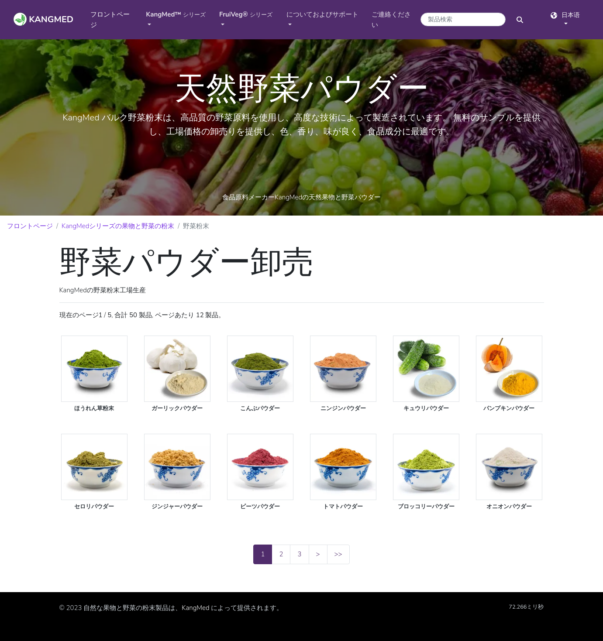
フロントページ (110, 19)
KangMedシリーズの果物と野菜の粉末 (118, 226)
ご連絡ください (391, 19)
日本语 (565, 15)
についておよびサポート (322, 14)
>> (338, 554)
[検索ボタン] (520, 19)
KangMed (195, 607)
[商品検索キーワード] (463, 19)
